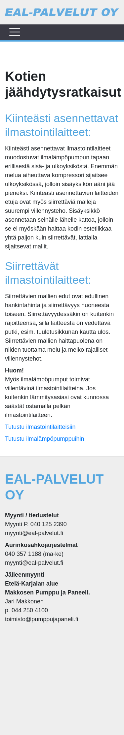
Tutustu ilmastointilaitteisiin (40, 427)
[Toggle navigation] (14, 32)
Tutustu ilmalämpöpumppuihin (44, 438)
